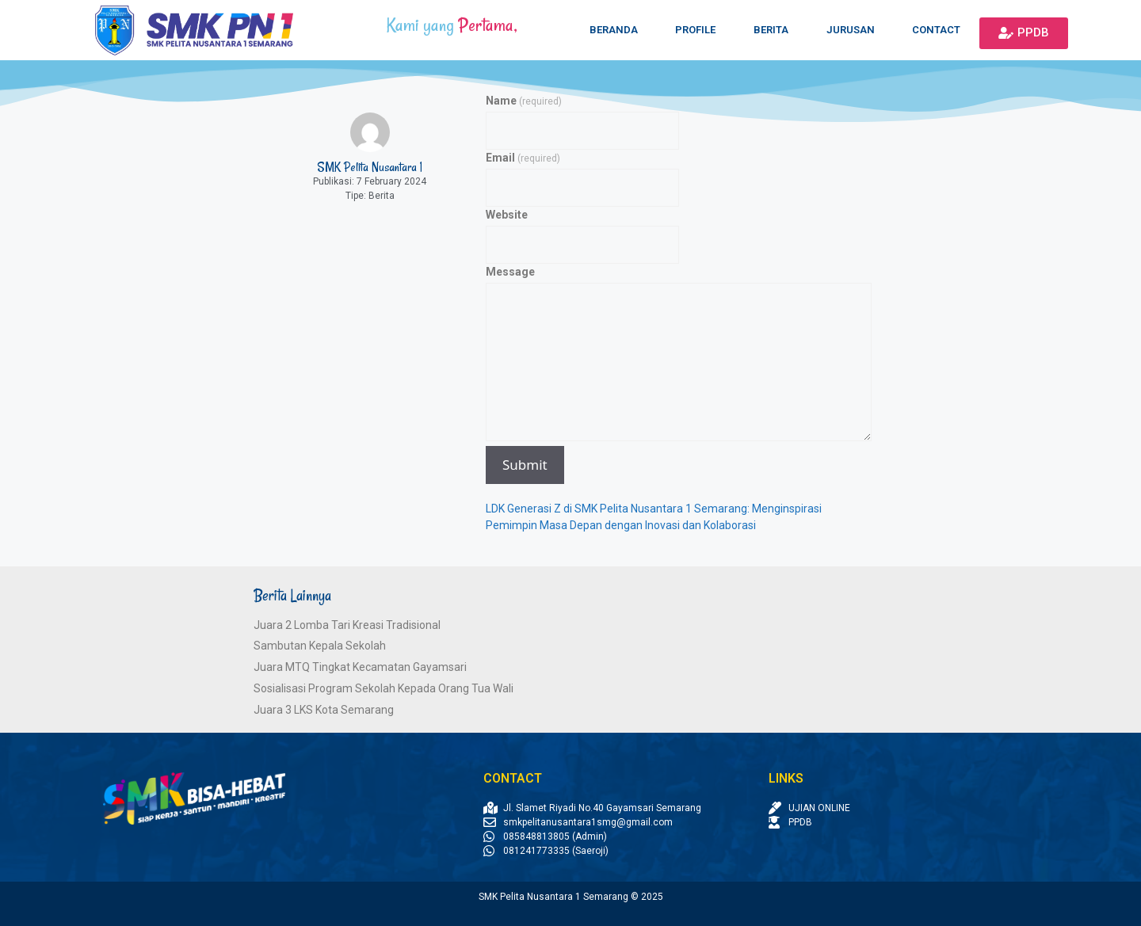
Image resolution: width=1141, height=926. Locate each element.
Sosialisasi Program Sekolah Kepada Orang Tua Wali (383, 688)
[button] (1023, 33)
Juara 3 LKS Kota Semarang (324, 709)
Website (507, 214)
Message (510, 271)
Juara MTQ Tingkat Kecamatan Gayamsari (360, 667)
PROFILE (695, 30)
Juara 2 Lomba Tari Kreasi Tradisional (347, 625)
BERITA (771, 30)
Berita (381, 195)
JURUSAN (850, 30)
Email (523, 157)
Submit (525, 464)
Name (524, 100)
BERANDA (614, 30)
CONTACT (936, 30)
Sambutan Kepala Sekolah (320, 645)
